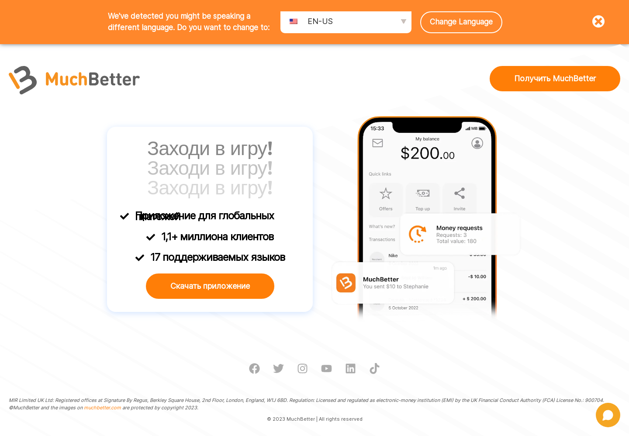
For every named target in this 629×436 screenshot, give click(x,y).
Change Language (461, 21)
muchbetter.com (102, 408)
